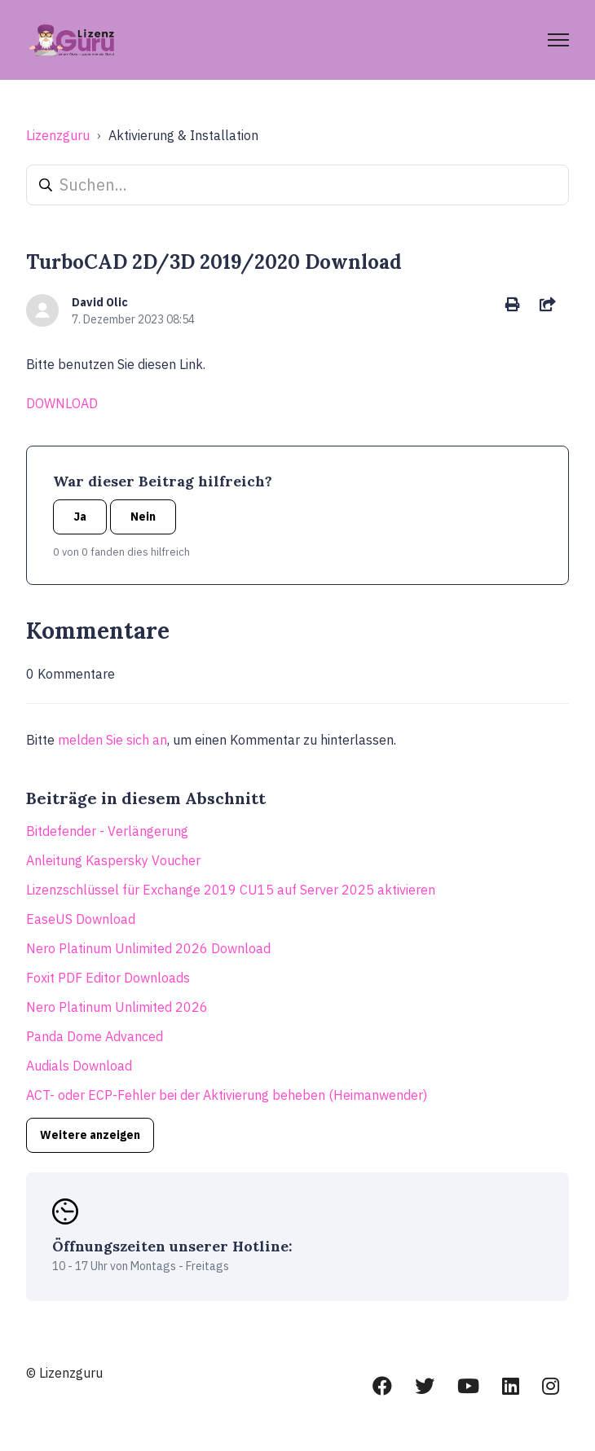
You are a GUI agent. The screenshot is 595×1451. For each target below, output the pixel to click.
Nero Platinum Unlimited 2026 (117, 1007)
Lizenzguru (58, 135)
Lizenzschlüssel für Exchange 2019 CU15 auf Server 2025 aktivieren (230, 890)
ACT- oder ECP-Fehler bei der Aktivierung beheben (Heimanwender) (226, 1095)
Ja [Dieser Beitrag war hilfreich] (79, 516)
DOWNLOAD (62, 403)
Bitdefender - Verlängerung (107, 831)
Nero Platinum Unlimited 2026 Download (148, 948)
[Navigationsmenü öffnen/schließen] (558, 40)
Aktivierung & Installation (183, 135)
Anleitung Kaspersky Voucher (113, 860)
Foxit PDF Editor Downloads (108, 978)
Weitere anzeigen (90, 1135)
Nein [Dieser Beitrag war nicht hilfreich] (143, 516)
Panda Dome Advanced (94, 1036)
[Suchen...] (297, 185)
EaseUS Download (80, 919)
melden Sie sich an (112, 740)
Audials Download (79, 1065)
